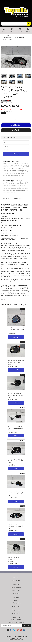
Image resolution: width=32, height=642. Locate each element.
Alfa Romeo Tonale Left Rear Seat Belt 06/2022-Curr (15, 460)
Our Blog (16, 597)
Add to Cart (16, 125)
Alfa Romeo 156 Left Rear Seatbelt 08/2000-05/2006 (16, 362)
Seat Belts (11, 36)
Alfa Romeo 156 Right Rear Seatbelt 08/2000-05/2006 (15, 395)
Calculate (16, 154)
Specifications (16, 198)
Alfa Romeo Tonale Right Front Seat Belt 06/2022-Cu (16, 493)
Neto (22, 639)
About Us (16, 593)
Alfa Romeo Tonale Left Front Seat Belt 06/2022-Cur (16, 428)
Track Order (16, 584)
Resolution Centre (16, 587)
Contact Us (16, 600)
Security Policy (16, 617)
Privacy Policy (16, 610)
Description (6, 198)
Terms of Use (16, 606)
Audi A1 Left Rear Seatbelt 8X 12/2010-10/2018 (14, 559)
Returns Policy (16, 613)
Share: (6, 100)
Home (4, 36)
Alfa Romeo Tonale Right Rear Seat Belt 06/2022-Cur (16, 526)
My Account (16, 580)
